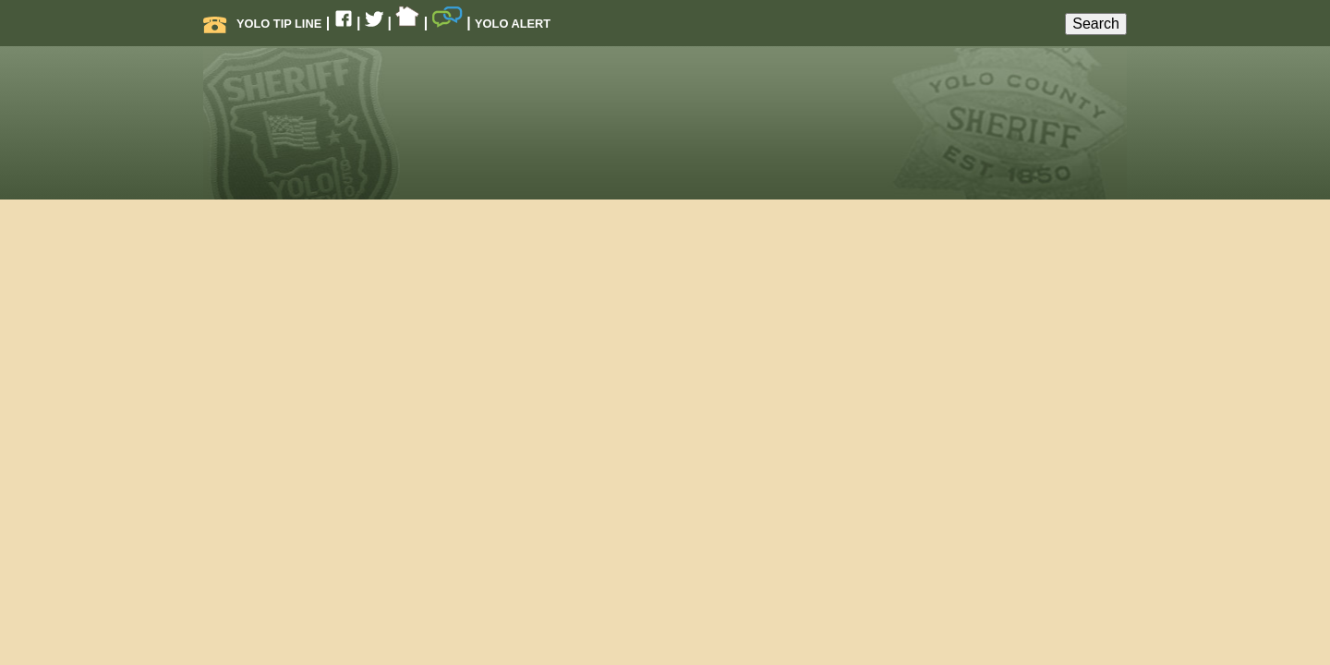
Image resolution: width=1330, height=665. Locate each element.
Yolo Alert (512, 23)
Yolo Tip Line (262, 23)
